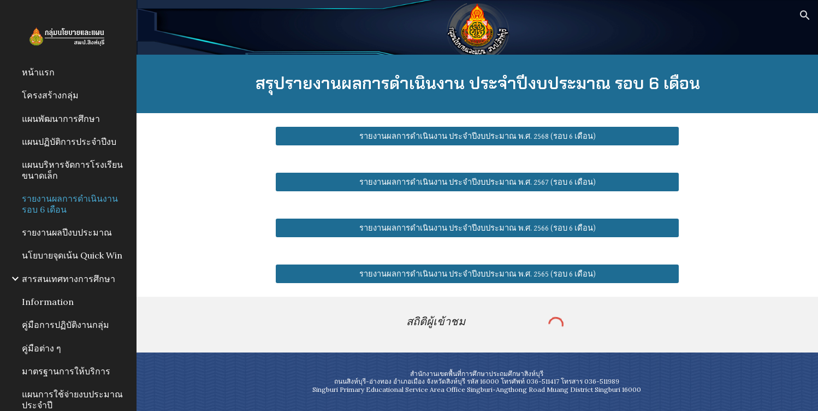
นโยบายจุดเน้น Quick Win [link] (72, 255)
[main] (477, 84)
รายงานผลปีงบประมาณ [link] (67, 232)
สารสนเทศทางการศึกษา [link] (68, 278)
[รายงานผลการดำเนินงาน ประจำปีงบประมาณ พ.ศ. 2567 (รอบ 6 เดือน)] (477, 182)
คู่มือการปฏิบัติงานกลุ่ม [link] (65, 324)
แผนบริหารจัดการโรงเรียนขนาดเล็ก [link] (72, 169)
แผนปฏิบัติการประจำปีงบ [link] (69, 141)
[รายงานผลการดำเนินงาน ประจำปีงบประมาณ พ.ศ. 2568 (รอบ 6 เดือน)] (477, 136)
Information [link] (48, 301)
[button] (805, 15)
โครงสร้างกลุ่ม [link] (50, 95)
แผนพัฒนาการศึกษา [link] (61, 118)
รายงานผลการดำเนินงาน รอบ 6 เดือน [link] (70, 203)
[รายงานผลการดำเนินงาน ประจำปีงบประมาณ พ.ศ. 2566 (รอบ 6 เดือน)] (477, 228)
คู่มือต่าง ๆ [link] (41, 348)
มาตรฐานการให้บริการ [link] (66, 371)
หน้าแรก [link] (38, 72)
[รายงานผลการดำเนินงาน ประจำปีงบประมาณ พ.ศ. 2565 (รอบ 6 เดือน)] (477, 274)
